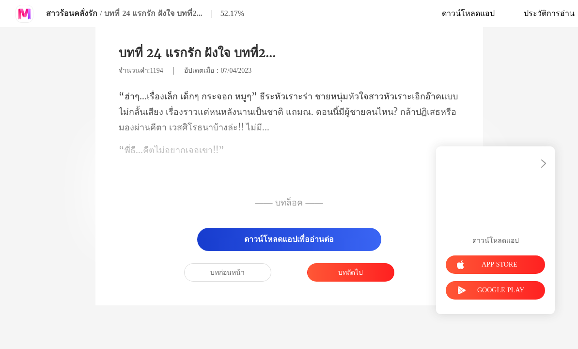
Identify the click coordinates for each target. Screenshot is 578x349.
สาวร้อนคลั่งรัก (71, 13)
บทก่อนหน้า (227, 272)
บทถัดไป (350, 272)
